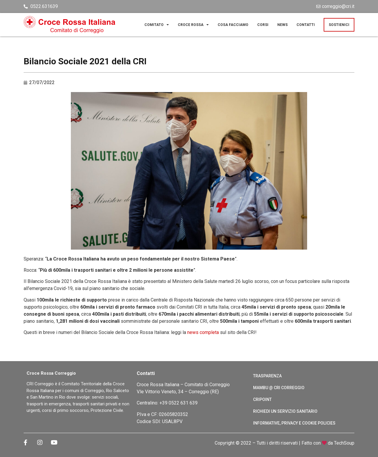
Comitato (156, 25)
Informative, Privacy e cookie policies (294, 423)
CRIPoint (262, 399)
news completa (203, 332)
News (282, 25)
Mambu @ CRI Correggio (278, 387)
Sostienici (339, 25)
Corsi (262, 25)
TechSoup (344, 443)
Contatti (305, 25)
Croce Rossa (193, 25)
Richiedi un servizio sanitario (285, 411)
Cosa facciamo (233, 25)
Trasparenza (267, 376)
